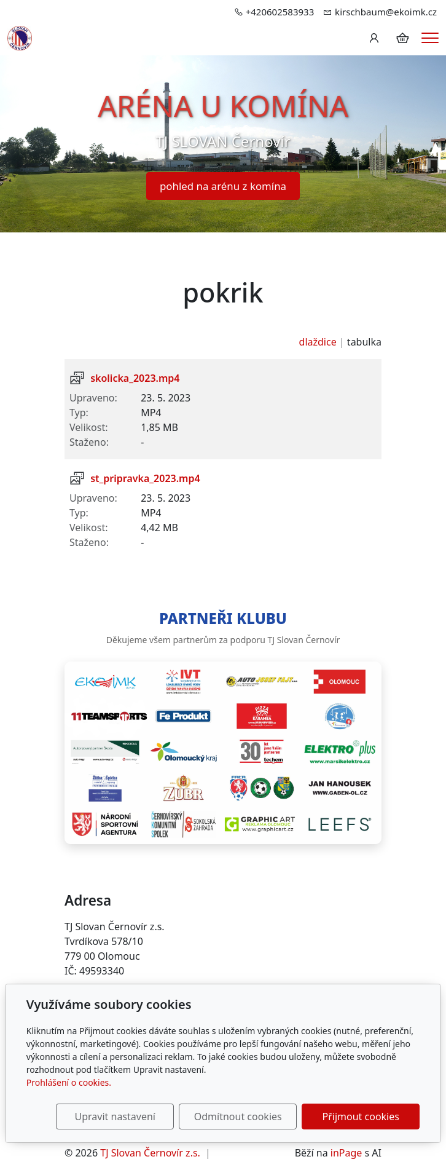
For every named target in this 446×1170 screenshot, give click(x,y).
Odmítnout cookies (238, 1116)
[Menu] (430, 38)
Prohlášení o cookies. (68, 1082)
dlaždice (318, 342)
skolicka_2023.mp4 (134, 378)
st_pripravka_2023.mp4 (145, 478)
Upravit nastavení (115, 1116)
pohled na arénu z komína (223, 186)
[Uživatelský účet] (374, 38)
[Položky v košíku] (402, 38)
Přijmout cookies (361, 1116)
